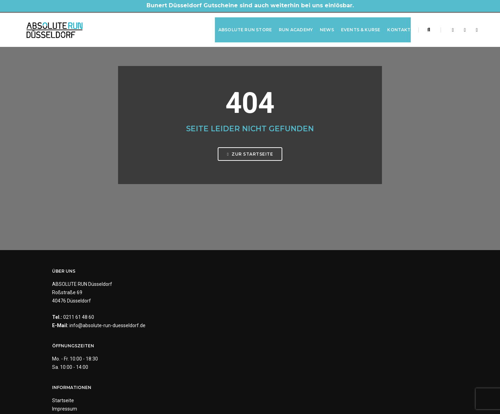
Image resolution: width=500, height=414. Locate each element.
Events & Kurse (354, 25)
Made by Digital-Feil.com (250, 393)
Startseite (266, 291)
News (320, 25)
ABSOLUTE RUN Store (238, 25)
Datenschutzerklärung (279, 308)
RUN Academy (289, 25)
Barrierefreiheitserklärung (283, 333)
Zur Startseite (250, 171)
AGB (260, 316)
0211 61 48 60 (78, 325)
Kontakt (392, 25)
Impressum (267, 300)
